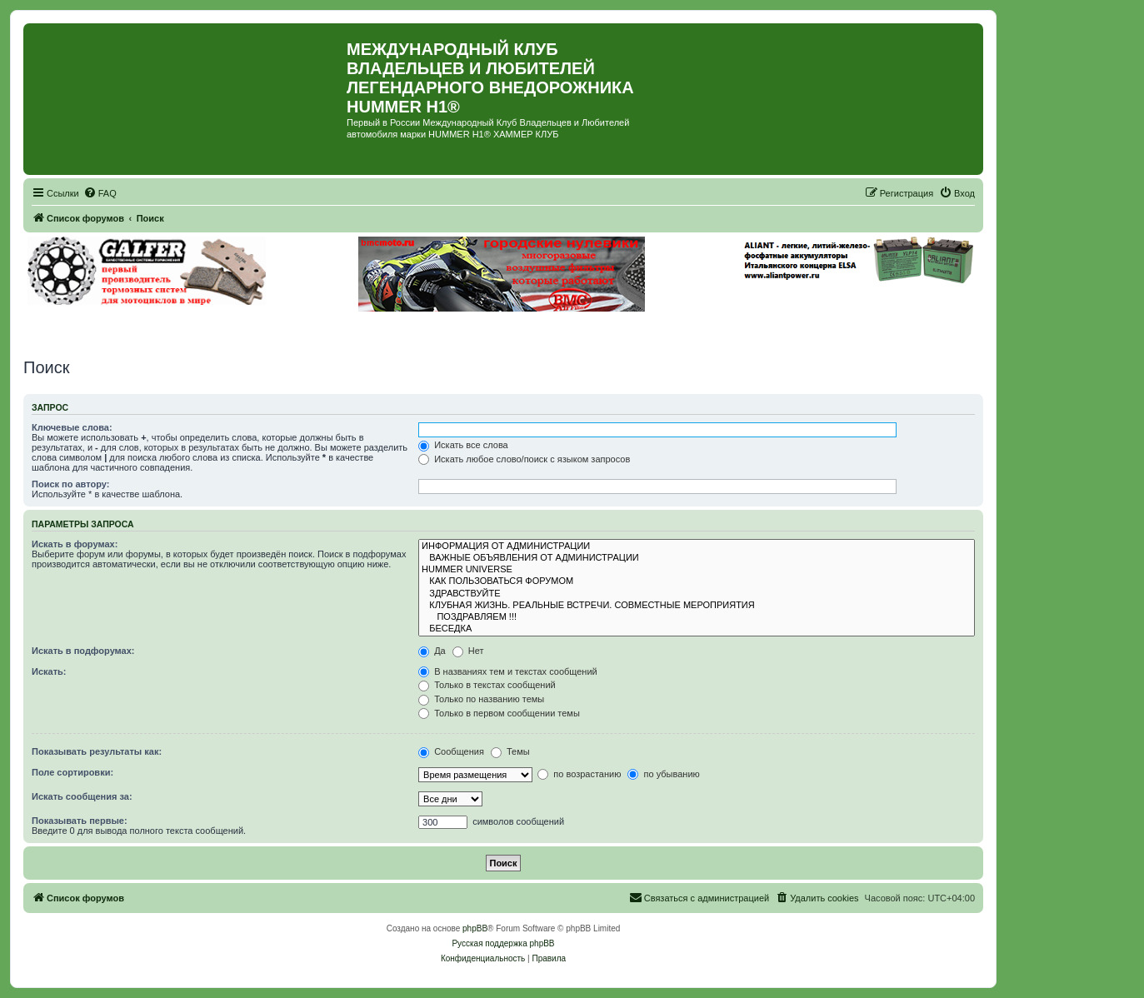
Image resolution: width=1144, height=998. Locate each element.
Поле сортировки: (72, 772)
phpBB (474, 928)
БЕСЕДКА (696, 629)
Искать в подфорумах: (83, 651)
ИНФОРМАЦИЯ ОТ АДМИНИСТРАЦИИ (696, 546)
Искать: (49, 671)
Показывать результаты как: (97, 751)
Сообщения (451, 751)
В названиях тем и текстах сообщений (507, 671)
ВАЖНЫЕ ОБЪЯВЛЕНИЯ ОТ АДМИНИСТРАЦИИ (696, 558)
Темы (510, 751)
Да (432, 651)
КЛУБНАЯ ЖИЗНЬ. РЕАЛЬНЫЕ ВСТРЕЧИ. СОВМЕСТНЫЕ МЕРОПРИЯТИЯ (696, 605)
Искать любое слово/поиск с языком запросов (524, 459)
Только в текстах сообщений (487, 685)
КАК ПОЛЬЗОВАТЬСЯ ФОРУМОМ (696, 581)
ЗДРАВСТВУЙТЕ (696, 594)
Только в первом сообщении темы (499, 713)
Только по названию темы (481, 699)
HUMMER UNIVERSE (696, 570)
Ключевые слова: (72, 427)
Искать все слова (463, 445)
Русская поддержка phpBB (503, 943)
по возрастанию (579, 774)
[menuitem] (100, 193)
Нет (468, 651)
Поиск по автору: (70, 484)
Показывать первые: (79, 821)
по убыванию (663, 774)
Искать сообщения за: (82, 796)
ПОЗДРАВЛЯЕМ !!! (696, 617)
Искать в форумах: (74, 544)
